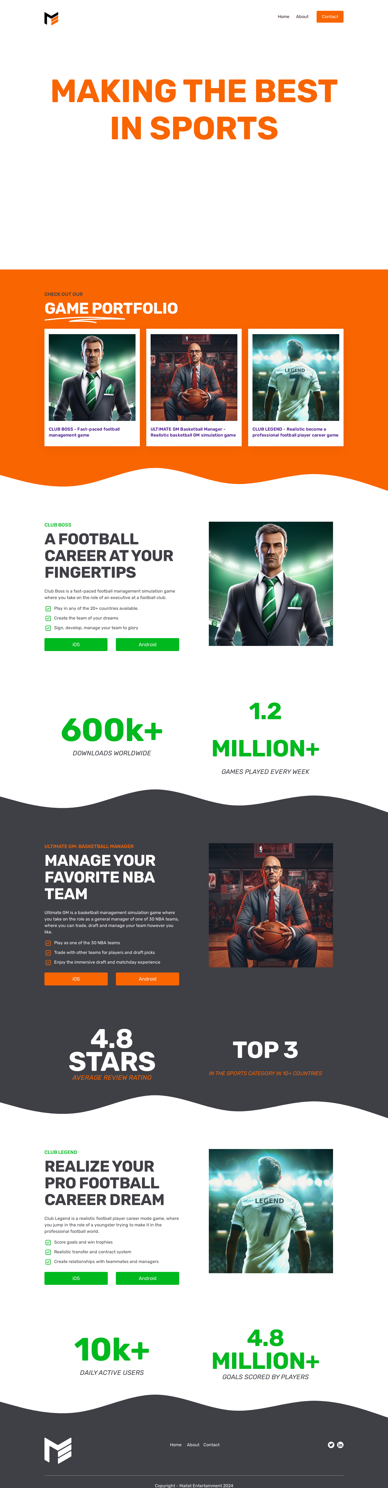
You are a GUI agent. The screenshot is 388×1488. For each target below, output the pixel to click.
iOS (76, 645)
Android (148, 645)
